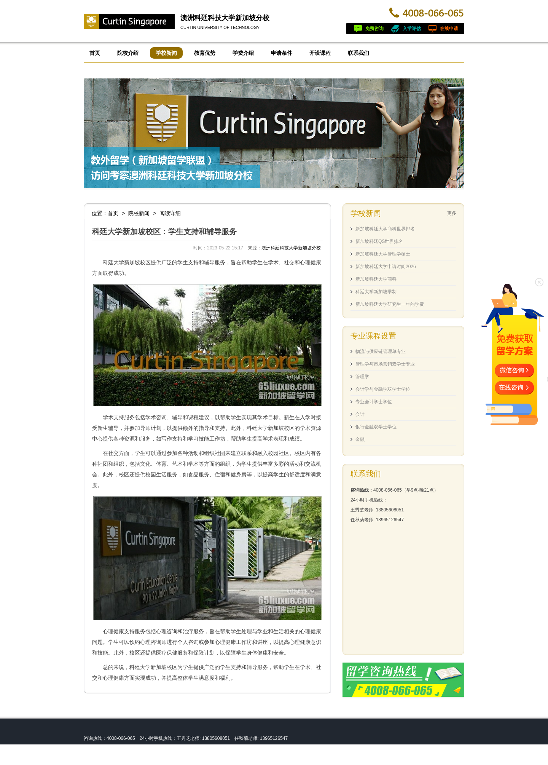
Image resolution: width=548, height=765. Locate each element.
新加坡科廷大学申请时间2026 (385, 266)
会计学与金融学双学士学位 (382, 389)
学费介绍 (243, 53)
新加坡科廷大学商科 (376, 279)
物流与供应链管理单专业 (380, 351)
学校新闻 (166, 53)
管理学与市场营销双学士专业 (385, 364)
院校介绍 (128, 53)
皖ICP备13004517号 (132, 759)
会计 (360, 414)
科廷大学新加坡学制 (376, 291)
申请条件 (281, 53)
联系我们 (358, 53)
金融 (360, 439)
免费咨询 (374, 28)
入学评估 (412, 28)
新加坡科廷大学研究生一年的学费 (389, 304)
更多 (451, 213)
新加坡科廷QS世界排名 (379, 241)
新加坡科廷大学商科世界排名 (385, 229)
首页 (94, 53)
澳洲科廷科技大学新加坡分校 (224, 18)
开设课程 (320, 53)
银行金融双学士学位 (376, 427)
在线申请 (449, 28)
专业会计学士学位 (373, 401)
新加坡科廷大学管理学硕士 (382, 254)
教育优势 (204, 53)
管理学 (362, 376)
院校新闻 (139, 213)
